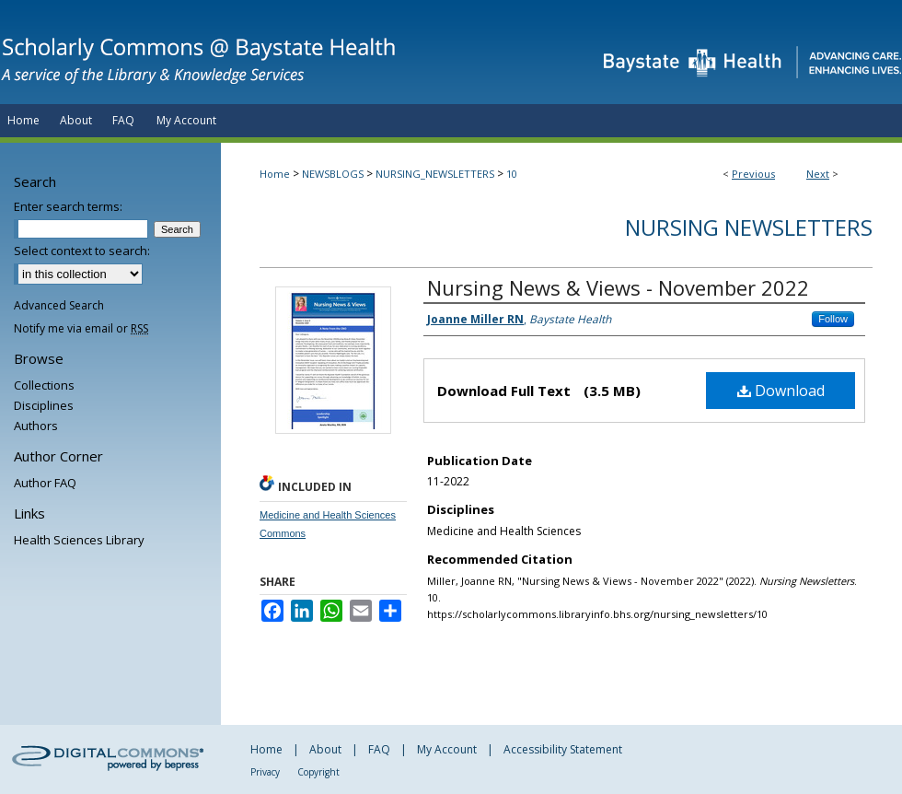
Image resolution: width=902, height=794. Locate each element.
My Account (447, 749)
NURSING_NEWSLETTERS (435, 174)
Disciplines (44, 405)
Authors (36, 425)
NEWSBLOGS (333, 174)
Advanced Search (59, 305)
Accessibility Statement (562, 749)
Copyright (318, 771)
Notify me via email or (81, 328)
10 (511, 174)
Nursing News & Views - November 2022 (618, 287)
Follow (833, 318)
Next (817, 174)
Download (781, 390)
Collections (44, 385)
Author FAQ (45, 482)
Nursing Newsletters (749, 227)
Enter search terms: (68, 206)
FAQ (379, 749)
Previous (753, 174)
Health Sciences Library (79, 539)
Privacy (265, 771)
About (325, 749)
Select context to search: (82, 250)
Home (275, 174)
